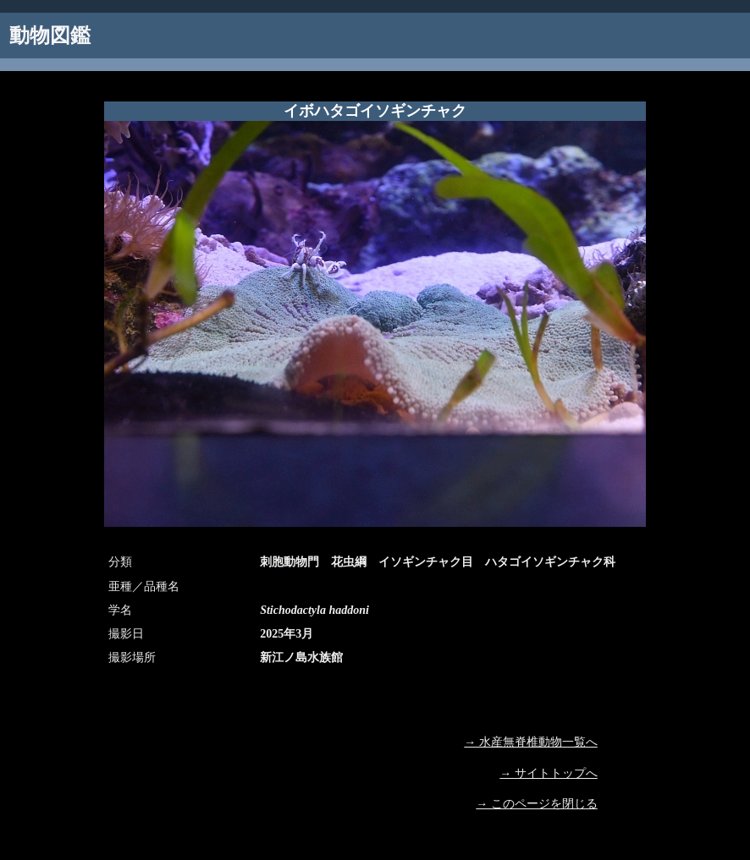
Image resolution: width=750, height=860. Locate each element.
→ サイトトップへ (548, 773)
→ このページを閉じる (537, 803)
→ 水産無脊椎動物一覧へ (531, 742)
